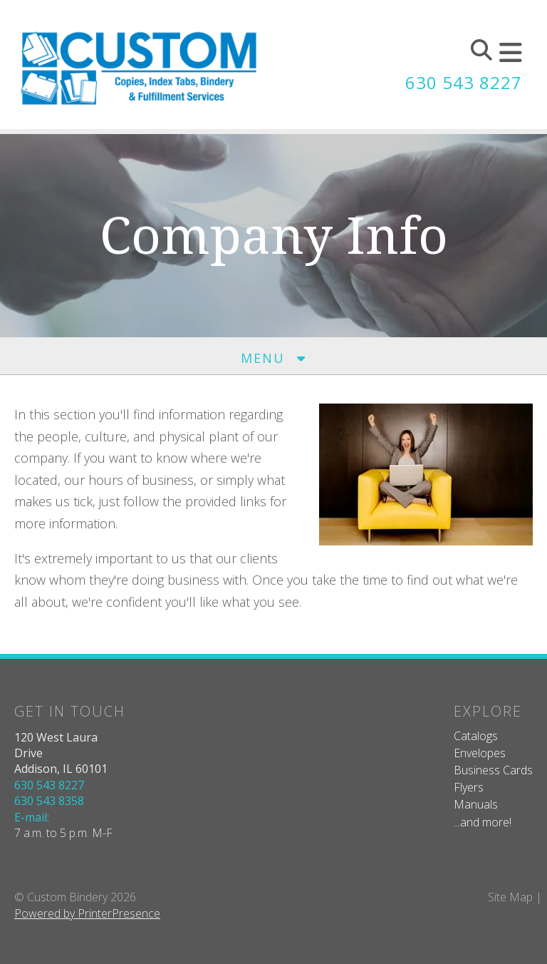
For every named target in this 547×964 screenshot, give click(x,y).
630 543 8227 (463, 82)
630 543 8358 (49, 801)
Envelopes (480, 753)
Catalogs (476, 736)
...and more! (482, 822)
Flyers (469, 787)
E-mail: (31, 817)
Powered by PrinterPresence (87, 913)
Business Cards (493, 770)
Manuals (476, 804)
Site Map (510, 897)
